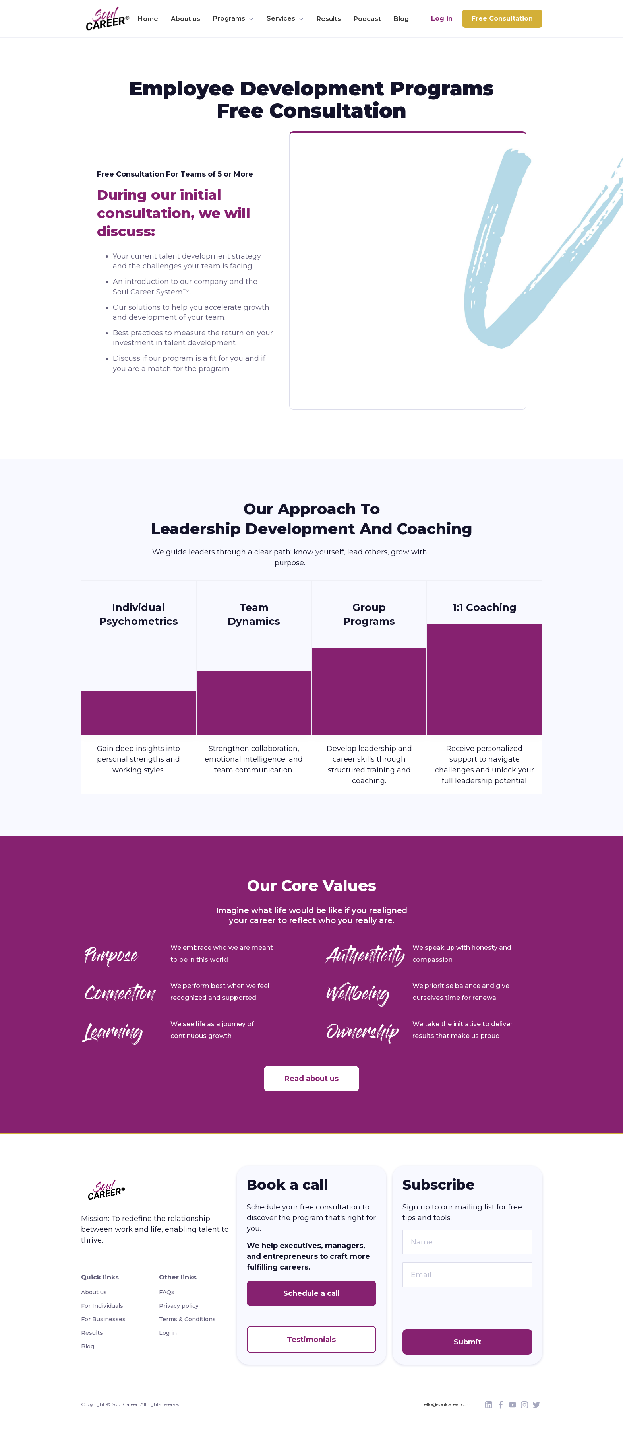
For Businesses (103, 1319)
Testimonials (311, 1339)
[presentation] (462, 1310)
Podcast (367, 19)
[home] (105, 18)
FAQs (166, 1292)
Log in (442, 18)
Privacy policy (179, 1305)
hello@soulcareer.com (446, 1404)
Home (148, 19)
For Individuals (102, 1305)
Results (329, 19)
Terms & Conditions (187, 1319)
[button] (233, 19)
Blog (401, 19)
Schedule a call (311, 1293)
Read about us (311, 1078)
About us (185, 19)
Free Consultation (502, 18)
